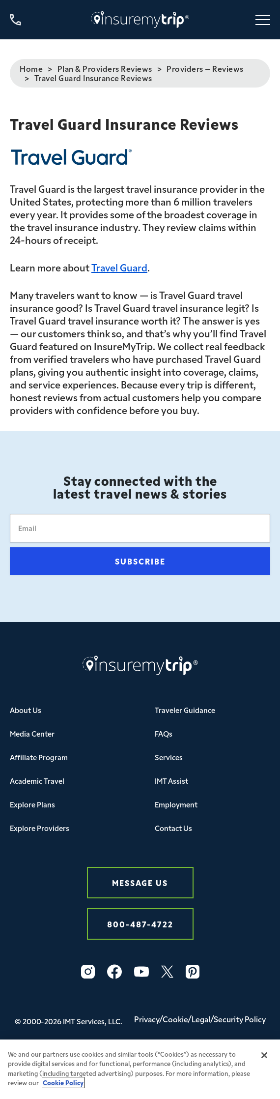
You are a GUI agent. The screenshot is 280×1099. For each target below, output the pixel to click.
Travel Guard (119, 267)
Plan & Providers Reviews (104, 68)
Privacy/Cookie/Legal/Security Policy (200, 1018)
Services (169, 757)
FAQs (163, 733)
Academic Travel (37, 780)
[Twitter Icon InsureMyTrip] (167, 971)
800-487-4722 (140, 923)
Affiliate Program (39, 757)
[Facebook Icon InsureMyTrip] (114, 971)
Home (31, 68)
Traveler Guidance (185, 710)
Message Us (140, 882)
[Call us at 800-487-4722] (15, 20)
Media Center (32, 733)
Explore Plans (32, 804)
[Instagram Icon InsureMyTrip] (88, 972)
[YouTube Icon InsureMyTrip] (141, 971)
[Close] (264, 1061)
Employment (176, 804)
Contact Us (173, 828)
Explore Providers (39, 828)
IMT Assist (171, 780)
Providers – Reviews (205, 68)
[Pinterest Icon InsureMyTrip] (192, 972)
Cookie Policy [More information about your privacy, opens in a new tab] (63, 1088)
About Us (25, 710)
